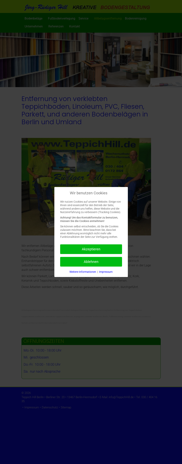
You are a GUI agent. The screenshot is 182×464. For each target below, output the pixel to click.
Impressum (106, 271)
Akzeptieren (91, 249)
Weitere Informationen (82, 271)
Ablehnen (91, 262)
